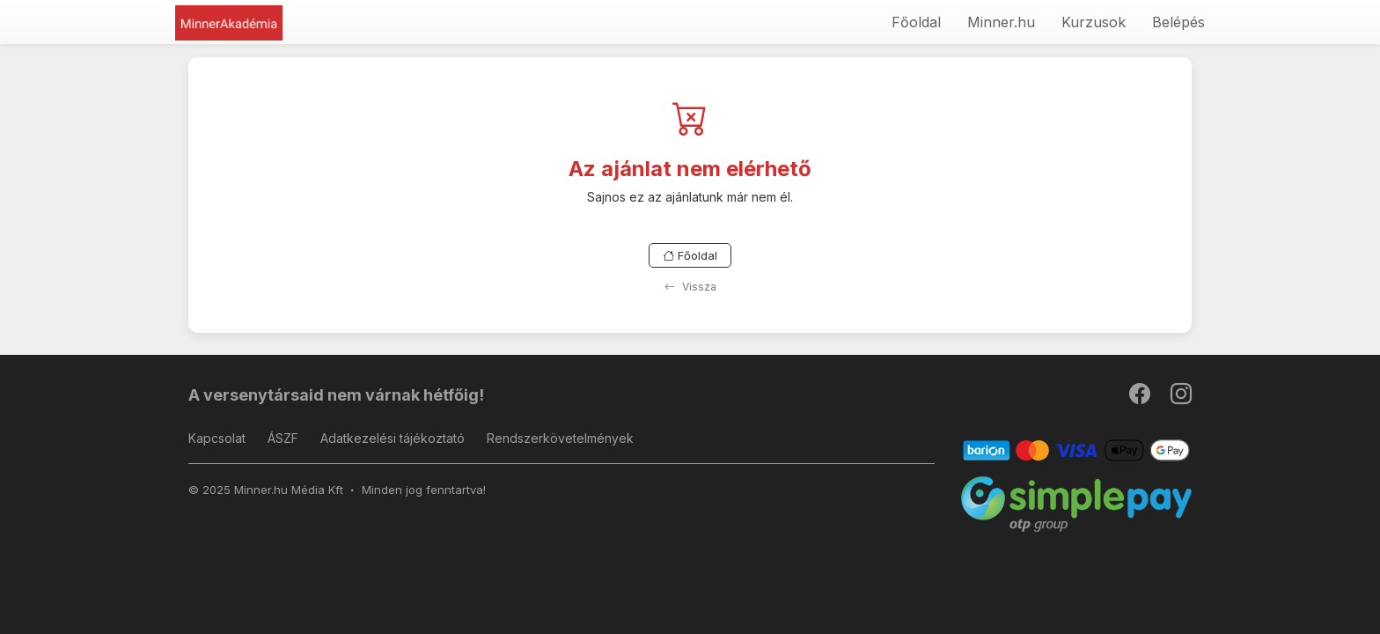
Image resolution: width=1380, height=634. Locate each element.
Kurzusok (1093, 22)
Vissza (690, 286)
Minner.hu (1001, 22)
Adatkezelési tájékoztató (392, 438)
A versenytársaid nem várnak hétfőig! (336, 395)
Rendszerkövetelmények (560, 438)
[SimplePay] (1077, 503)
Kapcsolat (217, 438)
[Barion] (1077, 449)
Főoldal (916, 22)
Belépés (1178, 22)
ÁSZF (283, 438)
